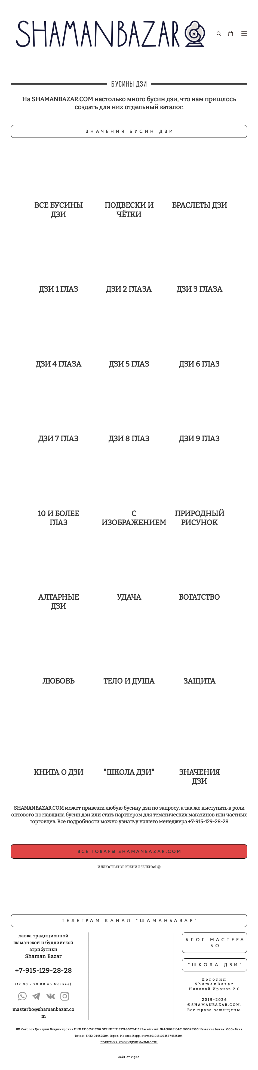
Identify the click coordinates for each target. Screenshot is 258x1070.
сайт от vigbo (129, 1057)
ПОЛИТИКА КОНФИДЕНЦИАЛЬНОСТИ (129, 1042)
